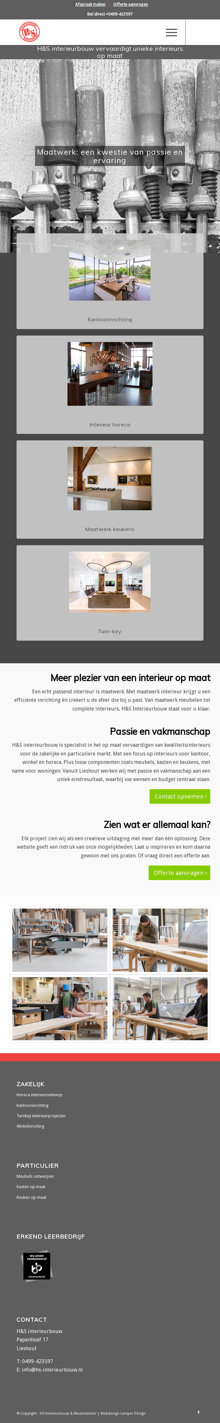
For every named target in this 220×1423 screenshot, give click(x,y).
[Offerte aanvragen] (179, 873)
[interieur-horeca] (110, 374)
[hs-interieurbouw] (91, 32)
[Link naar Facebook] (198, 32)
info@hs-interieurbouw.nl (52, 1370)
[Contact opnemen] (180, 796)
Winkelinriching (30, 1126)
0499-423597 (37, 1361)
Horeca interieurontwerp (39, 1094)
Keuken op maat (31, 1197)
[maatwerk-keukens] (109, 478)
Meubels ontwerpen (35, 1176)
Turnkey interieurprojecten (41, 1115)
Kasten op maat (31, 1186)
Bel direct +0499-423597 (109, 14)
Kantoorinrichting (33, 1105)
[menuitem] (90, 4)
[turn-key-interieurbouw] (110, 582)
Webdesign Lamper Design (123, 1413)
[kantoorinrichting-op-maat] (110, 270)
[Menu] (168, 32)
